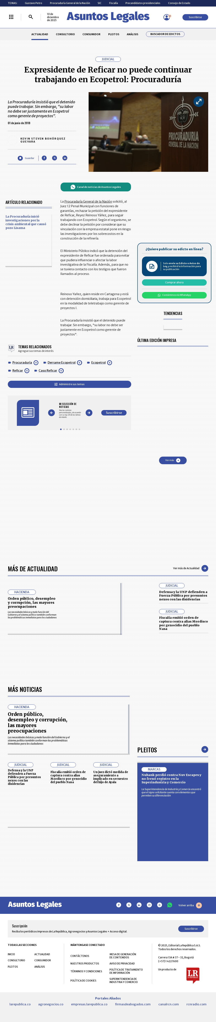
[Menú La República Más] (11, 17)
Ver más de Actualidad (190, 568)
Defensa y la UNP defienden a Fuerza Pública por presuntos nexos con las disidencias (183, 595)
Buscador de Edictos (165, 34)
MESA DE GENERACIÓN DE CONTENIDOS (122, 956)
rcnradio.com (196, 1004)
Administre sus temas (69, 384)
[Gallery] (70, 410)
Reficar (17, 370)
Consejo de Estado (179, 3)
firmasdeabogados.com (133, 1004)
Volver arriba (190, 905)
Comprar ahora (174, 282)
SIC (99, 3)
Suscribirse (195, 17)
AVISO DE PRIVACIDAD (122, 963)
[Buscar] (30, 17)
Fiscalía (113, 3)
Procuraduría (22, 362)
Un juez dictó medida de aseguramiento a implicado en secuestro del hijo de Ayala (110, 777)
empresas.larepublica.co (89, 1004)
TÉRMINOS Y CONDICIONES (86, 971)
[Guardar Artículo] (25, 158)
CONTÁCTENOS (79, 955)
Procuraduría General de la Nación (70, 3)
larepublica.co (20, 1004)
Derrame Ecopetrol (62, 362)
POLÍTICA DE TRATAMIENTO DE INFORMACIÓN (126, 971)
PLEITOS (113, 34)
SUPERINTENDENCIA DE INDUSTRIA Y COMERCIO (123, 980)
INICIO (11, 954)
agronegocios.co (50, 1004)
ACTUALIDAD (39, 34)
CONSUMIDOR (91, 34)
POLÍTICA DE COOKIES (83, 980)
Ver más (172, 460)
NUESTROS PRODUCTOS (84, 963)
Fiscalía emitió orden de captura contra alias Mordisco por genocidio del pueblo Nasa (183, 623)
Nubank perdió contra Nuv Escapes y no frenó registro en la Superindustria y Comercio (171, 778)
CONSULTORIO (65, 34)
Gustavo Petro (33, 3)
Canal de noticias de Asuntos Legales (96, 187)
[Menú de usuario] (166, 17)
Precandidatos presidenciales (143, 3)
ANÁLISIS (132, 34)
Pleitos (147, 749)
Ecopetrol (98, 362)
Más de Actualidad (33, 568)
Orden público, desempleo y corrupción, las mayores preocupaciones (31, 602)
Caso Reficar (48, 370)
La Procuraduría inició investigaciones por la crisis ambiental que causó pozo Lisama (25, 222)
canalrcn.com (168, 1004)
